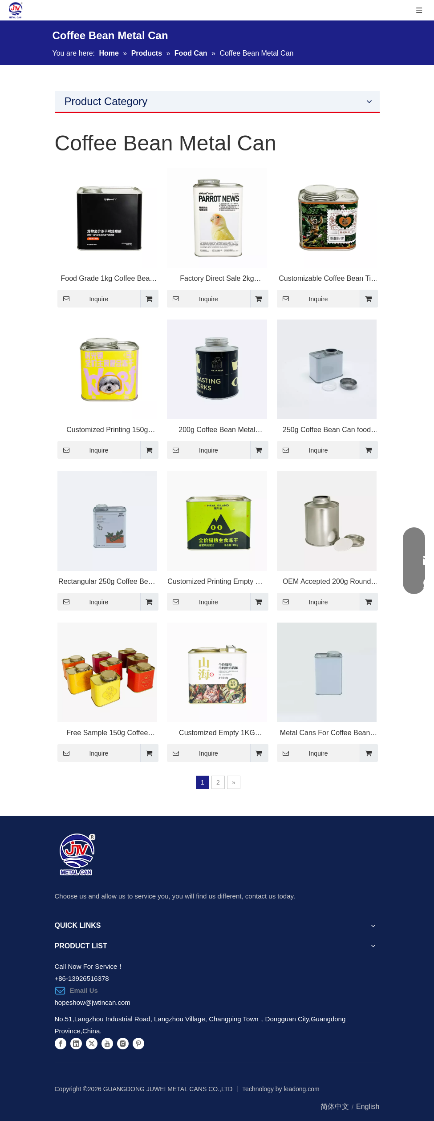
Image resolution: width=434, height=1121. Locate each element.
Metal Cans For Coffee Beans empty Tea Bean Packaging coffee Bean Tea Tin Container (327, 734)
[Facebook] (60, 1043)
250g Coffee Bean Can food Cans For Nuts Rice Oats (327, 431)
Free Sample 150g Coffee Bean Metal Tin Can (107, 734)
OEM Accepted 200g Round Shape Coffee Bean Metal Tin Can (326, 583)
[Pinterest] (138, 1043)
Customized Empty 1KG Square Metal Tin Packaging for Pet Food (217, 734)
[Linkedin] (76, 1043)
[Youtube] (107, 1043)
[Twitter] (91, 1043)
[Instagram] (123, 1043)
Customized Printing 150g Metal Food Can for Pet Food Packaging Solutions (107, 431)
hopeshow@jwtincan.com (92, 1002)
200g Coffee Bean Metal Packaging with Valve (216, 431)
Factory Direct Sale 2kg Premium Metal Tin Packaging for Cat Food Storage (217, 280)
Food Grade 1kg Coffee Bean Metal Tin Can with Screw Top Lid (107, 280)
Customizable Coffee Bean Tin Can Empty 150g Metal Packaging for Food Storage (327, 280)
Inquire (83, 299)
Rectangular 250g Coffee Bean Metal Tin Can (107, 583)
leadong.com (302, 1089)
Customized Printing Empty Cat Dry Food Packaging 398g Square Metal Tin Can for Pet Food (216, 583)
